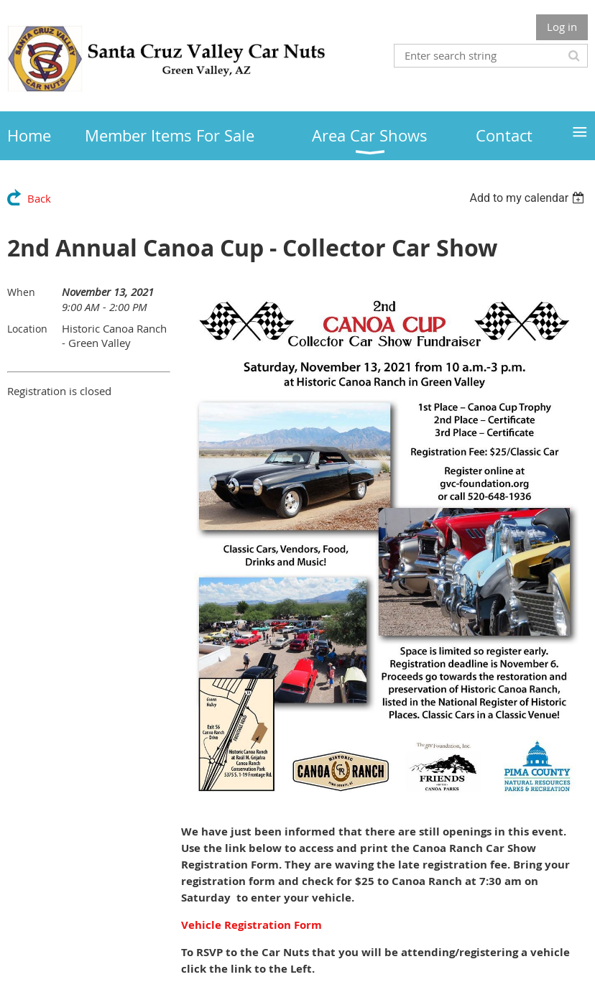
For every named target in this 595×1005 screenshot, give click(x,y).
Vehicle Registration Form (251, 924)
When (21, 292)
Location (27, 328)
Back (39, 198)
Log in (562, 26)
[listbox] (528, 198)
